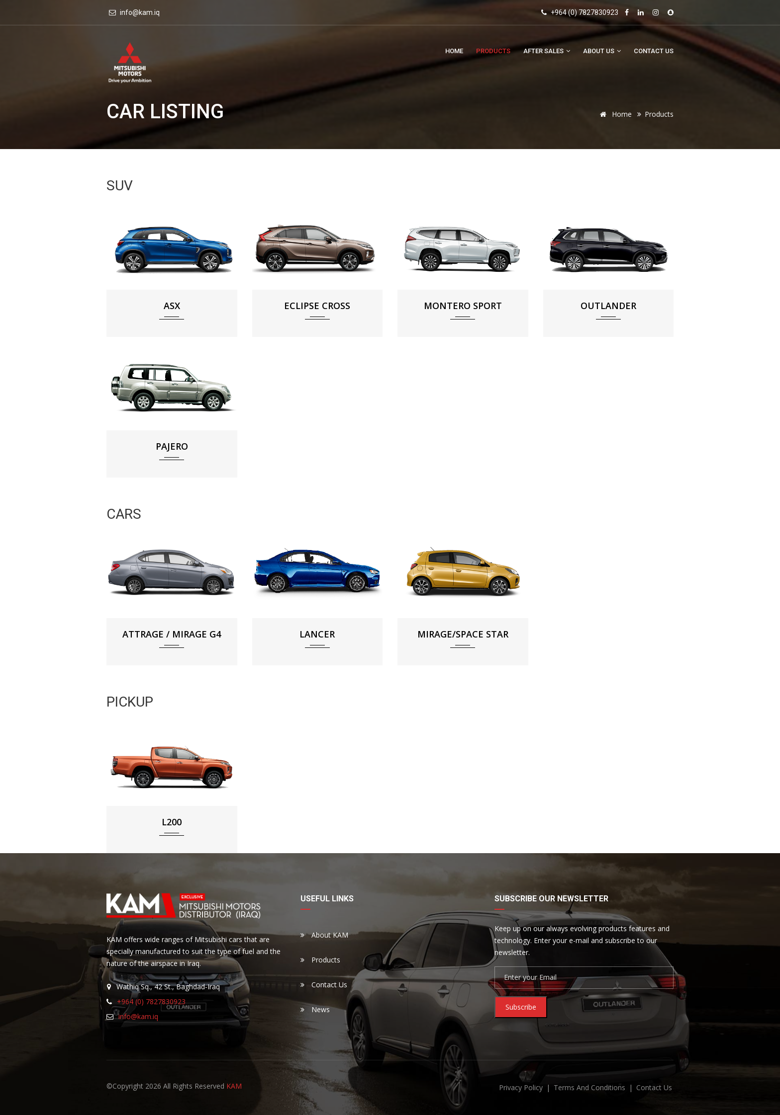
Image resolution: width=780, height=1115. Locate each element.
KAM (234, 1086)
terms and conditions (590, 1087)
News (315, 1009)
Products (493, 51)
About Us (602, 51)
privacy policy (522, 1087)
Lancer (317, 634)
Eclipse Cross (317, 306)
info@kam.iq (140, 12)
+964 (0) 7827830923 (583, 12)
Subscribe (520, 1007)
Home (454, 51)
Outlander (608, 306)
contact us (654, 1087)
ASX (172, 306)
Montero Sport (463, 306)
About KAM (324, 935)
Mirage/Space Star (462, 634)
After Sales (546, 51)
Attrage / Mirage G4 (171, 634)
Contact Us (654, 51)
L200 (172, 822)
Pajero (172, 446)
